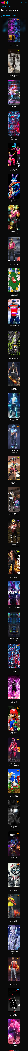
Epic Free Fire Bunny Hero (14, 201)
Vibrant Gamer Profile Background (14, 764)
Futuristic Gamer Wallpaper (14, 420)
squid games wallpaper (8, 15)
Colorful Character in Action (14, 1046)
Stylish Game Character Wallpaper (14, 232)
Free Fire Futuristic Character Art (14, 451)
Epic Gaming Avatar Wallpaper (14, 388)
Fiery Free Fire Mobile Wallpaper (14, 576)
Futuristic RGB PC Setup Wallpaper (14, 639)
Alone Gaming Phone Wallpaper (14, 1014)
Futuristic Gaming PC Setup (14, 670)
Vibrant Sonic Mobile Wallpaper (14, 795)
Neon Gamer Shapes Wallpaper (14, 44)
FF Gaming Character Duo (14, 169)
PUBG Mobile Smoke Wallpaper (14, 827)
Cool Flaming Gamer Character (14, 983)
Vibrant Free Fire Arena (14, 607)
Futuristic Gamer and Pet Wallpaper (14, 921)
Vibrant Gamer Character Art (14, 482)
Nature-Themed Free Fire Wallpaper (14, 357)
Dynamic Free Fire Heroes (14, 858)
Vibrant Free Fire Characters (14, 263)
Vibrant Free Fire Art (14, 325)
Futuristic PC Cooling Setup (14, 138)
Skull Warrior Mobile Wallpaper (14, 889)
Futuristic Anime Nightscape (14, 952)
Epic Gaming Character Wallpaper (14, 514)
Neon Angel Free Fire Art (14, 701)
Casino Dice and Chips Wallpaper (14, 295)
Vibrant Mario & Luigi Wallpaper (14, 733)
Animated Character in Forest (14, 545)
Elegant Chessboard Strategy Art (14, 75)
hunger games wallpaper (9, 13)
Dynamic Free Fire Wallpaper (14, 107)
